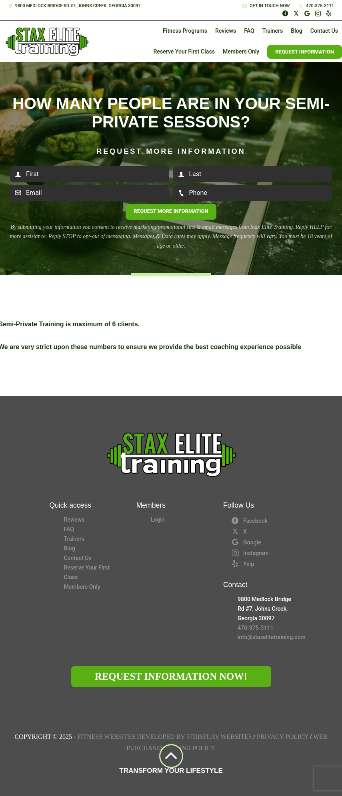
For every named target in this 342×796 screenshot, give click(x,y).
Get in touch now (266, 5)
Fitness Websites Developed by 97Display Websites (165, 736)
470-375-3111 (316, 5)
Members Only (241, 51)
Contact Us (324, 31)
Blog (296, 31)
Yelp (242, 564)
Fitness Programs (185, 31)
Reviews (225, 31)
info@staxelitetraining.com (265, 637)
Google (246, 542)
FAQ (249, 31)
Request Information (304, 52)
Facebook (249, 520)
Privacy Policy (282, 736)
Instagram (250, 553)
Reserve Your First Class (184, 51)
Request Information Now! (171, 676)
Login (158, 519)
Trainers (272, 31)
